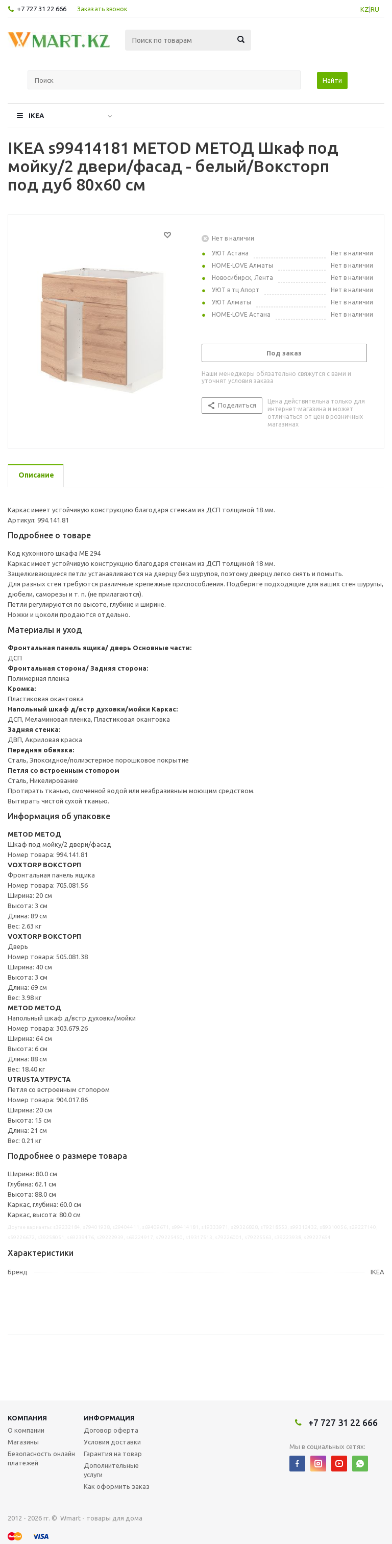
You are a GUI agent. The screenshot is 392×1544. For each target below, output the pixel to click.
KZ (364, 9)
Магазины (23, 1441)
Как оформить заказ (117, 1486)
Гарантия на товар (113, 1453)
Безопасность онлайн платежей (41, 1458)
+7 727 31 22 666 (41, 8)
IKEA (36, 115)
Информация (109, 1417)
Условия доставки (112, 1441)
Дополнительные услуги (111, 1470)
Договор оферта (111, 1430)
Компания (27, 1417)
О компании (26, 1430)
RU (375, 9)
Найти (332, 80)
